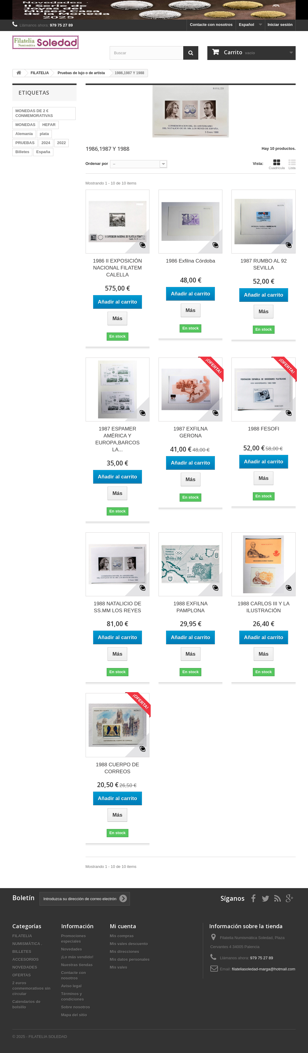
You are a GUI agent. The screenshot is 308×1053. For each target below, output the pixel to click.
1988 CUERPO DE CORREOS (117, 768)
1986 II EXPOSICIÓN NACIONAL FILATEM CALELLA (117, 268)
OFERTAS (21, 975)
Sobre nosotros (75, 1007)
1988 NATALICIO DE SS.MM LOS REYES (117, 607)
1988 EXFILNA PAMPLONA (191, 607)
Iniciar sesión (280, 24)
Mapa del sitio (74, 1015)
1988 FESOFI (263, 429)
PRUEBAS (25, 142)
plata (44, 133)
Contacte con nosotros (211, 24)
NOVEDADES (24, 967)
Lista (292, 164)
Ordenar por (97, 163)
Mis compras (122, 936)
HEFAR (48, 124)
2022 (61, 142)
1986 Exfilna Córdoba (190, 261)
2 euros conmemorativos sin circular (31, 988)
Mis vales (118, 967)
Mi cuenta (123, 926)
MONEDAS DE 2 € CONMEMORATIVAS (34, 113)
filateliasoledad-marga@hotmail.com (263, 969)
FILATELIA (22, 936)
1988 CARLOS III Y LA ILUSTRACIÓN (264, 607)
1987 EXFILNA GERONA (191, 432)
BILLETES (21, 951)
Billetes (22, 152)
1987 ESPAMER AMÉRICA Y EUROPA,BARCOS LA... (117, 439)
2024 (46, 142)
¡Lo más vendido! (77, 957)
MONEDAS (25, 124)
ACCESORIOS (25, 959)
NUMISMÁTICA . (27, 943)
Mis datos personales (129, 959)
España (43, 152)
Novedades (71, 949)
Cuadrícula (277, 164)
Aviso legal (71, 986)
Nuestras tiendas (77, 965)
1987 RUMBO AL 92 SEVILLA (263, 264)
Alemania (24, 133)
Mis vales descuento (129, 943)
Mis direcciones (124, 951)
